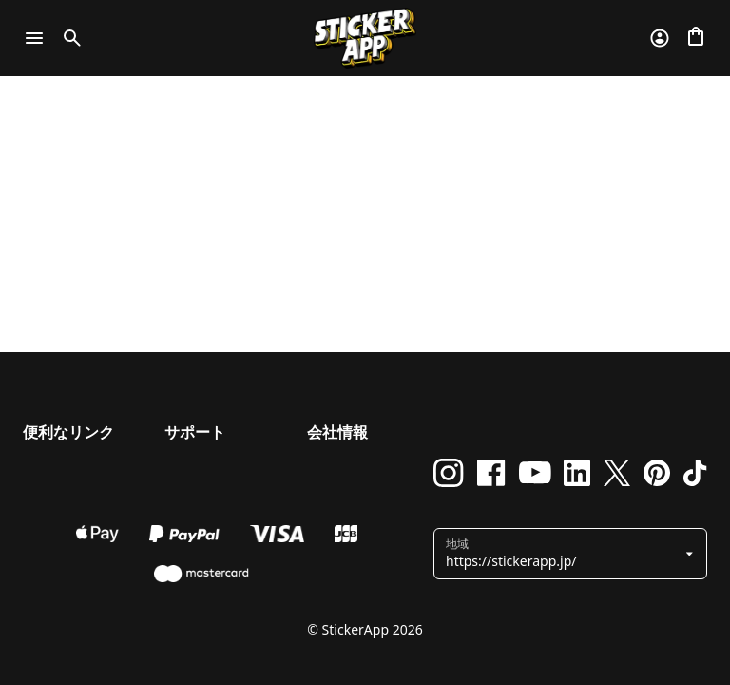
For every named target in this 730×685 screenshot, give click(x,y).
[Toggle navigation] (34, 38)
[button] (563, 554)
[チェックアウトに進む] (695, 38)
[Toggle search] (68, 38)
